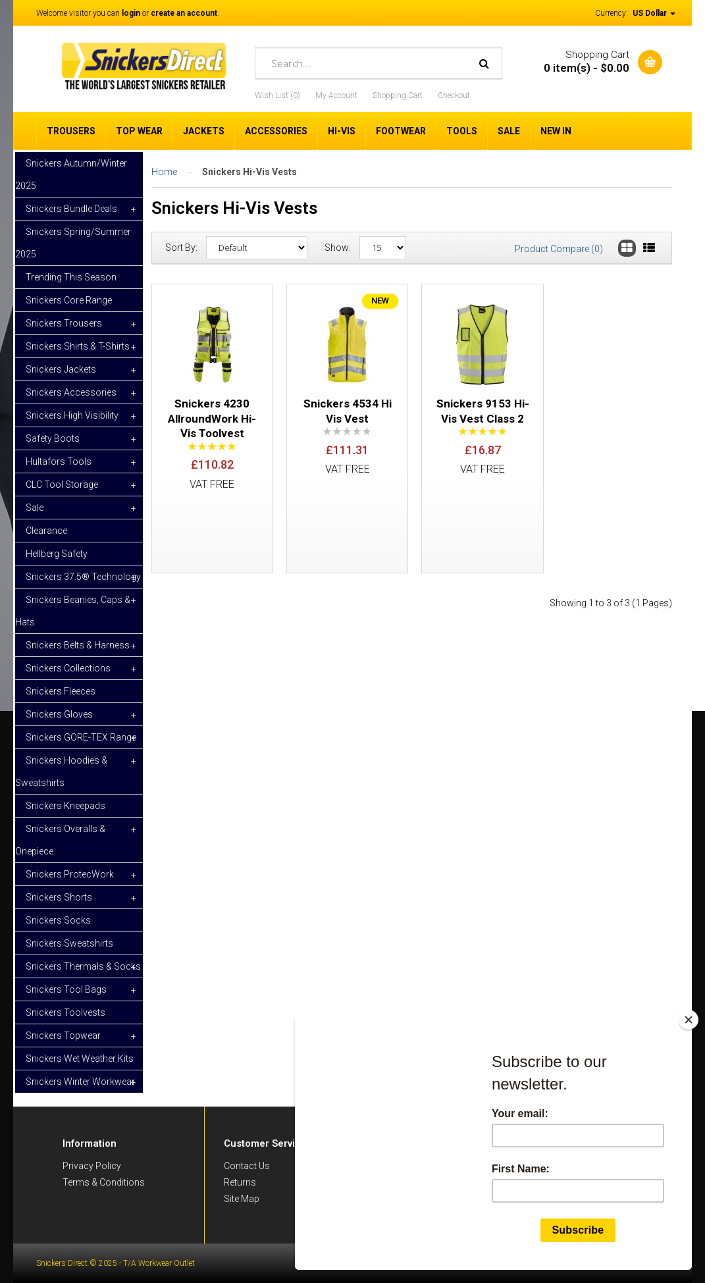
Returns (240, 1182)
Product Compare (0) (559, 249)
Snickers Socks (58, 920)
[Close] (688, 1020)
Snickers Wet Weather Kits (80, 1058)
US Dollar (654, 13)
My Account (336, 95)
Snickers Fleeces (60, 691)
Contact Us (247, 1166)
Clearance (46, 530)
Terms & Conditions (104, 1182)
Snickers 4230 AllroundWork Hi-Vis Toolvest (212, 418)
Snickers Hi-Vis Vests (249, 172)
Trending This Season (71, 277)
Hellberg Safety (57, 553)
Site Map (241, 1198)
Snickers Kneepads (65, 805)
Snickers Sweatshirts (69, 943)
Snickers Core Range (69, 300)
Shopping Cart (398, 95)
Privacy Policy (92, 1166)
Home (164, 172)
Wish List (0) (277, 95)
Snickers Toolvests (65, 1012)
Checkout (454, 95)
